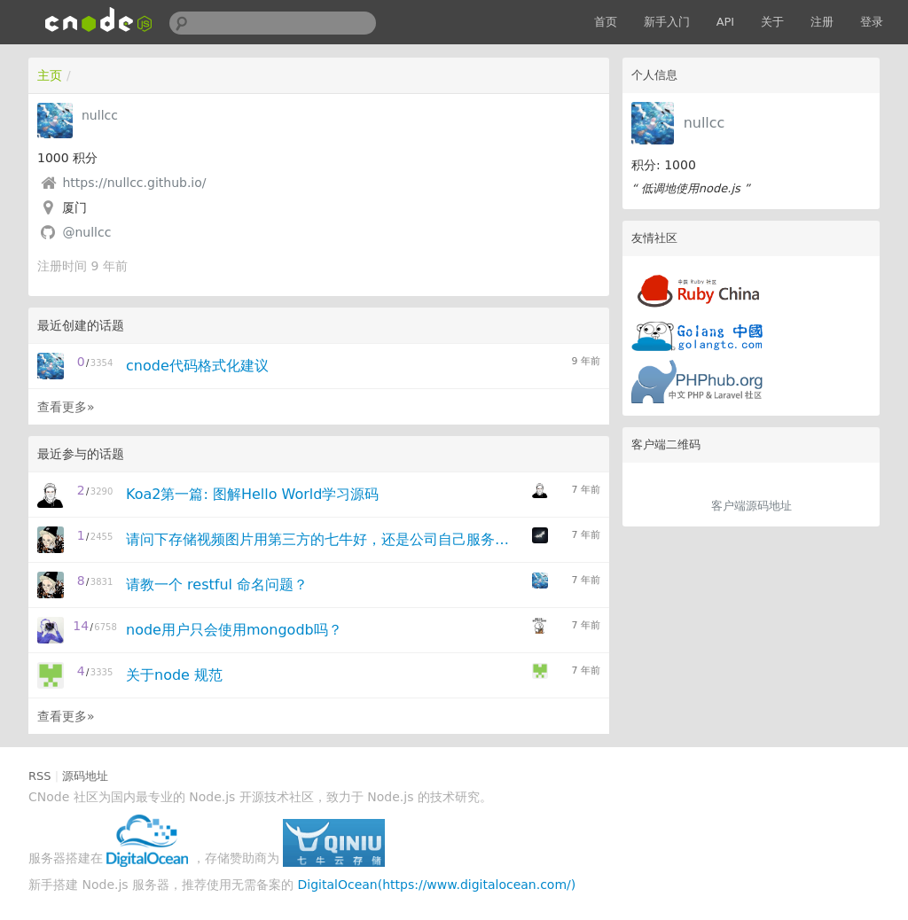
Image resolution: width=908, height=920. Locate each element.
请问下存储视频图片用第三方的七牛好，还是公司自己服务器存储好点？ (323, 539)
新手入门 (667, 21)
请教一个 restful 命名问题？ (217, 584)
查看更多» (66, 407)
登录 (871, 21)
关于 (772, 21)
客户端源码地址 (751, 505)
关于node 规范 (174, 675)
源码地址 (85, 776)
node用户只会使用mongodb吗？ (234, 629)
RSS (39, 776)
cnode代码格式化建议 (197, 365)
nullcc (704, 122)
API (725, 21)
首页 (605, 21)
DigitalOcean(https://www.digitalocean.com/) (437, 884)
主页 (49, 75)
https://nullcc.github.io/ (134, 182)
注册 (822, 21)
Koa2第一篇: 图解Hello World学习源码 (252, 494)
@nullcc (86, 232)
